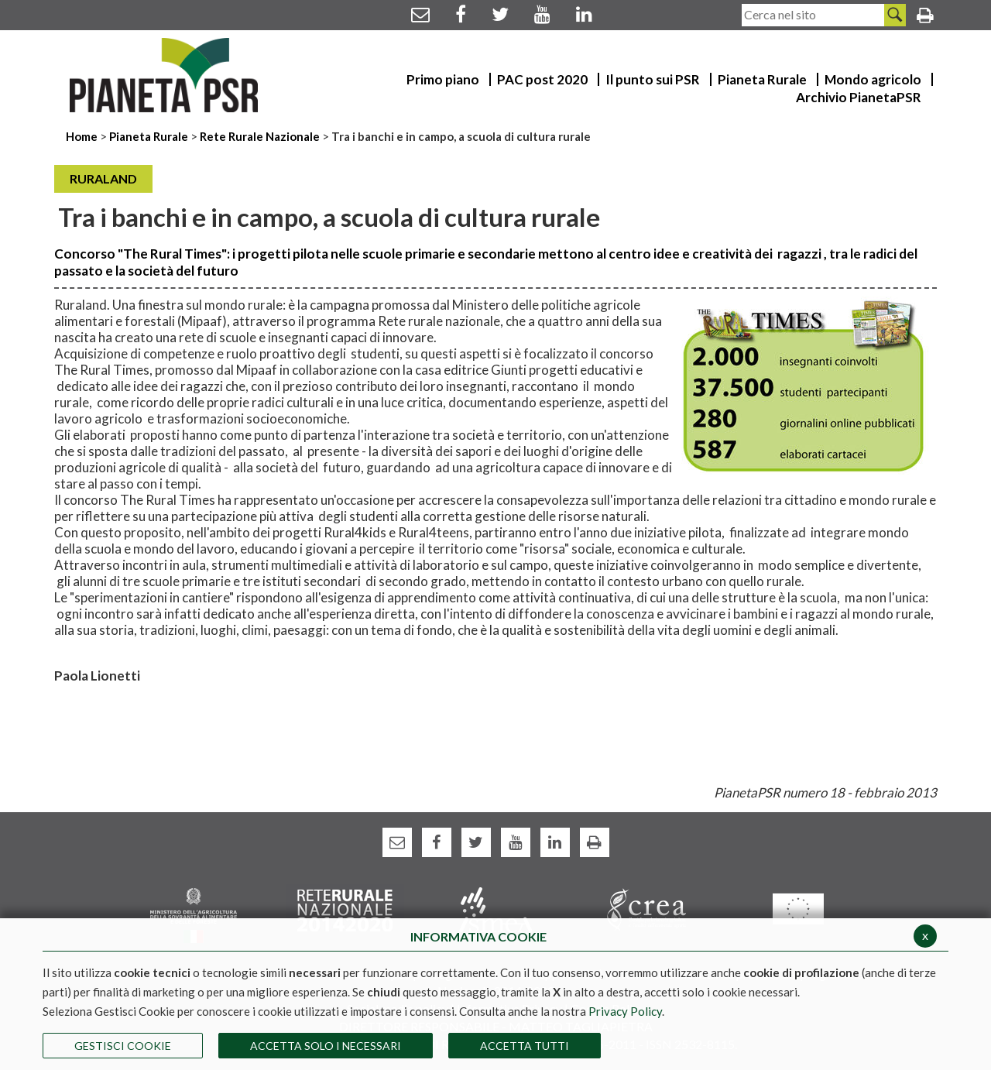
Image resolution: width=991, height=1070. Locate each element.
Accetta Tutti (524, 1045)
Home (83, 136)
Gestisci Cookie (122, 1045)
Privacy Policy (625, 1011)
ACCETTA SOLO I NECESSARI (325, 1045)
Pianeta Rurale (148, 136)
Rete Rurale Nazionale (261, 136)
